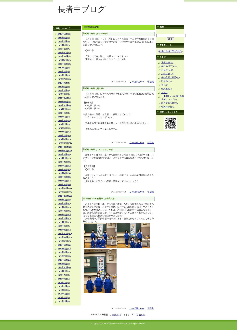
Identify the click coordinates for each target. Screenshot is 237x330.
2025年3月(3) (64, 87)
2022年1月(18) (64, 230)
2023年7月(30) (64, 162)
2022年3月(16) (64, 222)
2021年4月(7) (64, 264)
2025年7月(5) (64, 71)
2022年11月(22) (65, 192)
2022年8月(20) (64, 203)
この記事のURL (136, 82)
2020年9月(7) (64, 271)
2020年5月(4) (64, 275)
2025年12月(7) (64, 52)
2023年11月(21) (65, 147)
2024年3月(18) (64, 132)
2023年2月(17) (64, 181)
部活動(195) (166, 81)
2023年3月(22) (64, 177)
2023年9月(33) (64, 154)
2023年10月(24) (65, 151)
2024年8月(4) (64, 113)
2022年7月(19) (64, 207)
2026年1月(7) (64, 49)
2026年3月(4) (64, 41)
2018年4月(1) (64, 297)
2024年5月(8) (64, 124)
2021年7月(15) (64, 252)
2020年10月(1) (64, 267)
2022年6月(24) (64, 211)
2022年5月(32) (64, 215)
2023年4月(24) (64, 173)
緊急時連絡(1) (167, 107)
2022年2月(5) (64, 226)
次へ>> (142, 315)
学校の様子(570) (169, 66)
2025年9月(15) (64, 64)
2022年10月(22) (65, 196)
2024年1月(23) (64, 139)
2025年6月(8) (64, 75)
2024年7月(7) (64, 117)
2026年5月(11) (64, 34)
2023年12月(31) (65, 143)
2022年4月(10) (64, 218)
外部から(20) (167, 70)
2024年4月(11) (64, 128)
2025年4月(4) (64, 83)
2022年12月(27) (65, 188)
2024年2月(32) (64, 135)
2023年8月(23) (64, 158)
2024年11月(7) (64, 102)
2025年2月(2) (64, 90)
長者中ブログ (81, 9)
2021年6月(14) (64, 256)
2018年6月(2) (64, 294)
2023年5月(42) (64, 169)
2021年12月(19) (65, 233)
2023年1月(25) (64, 184)
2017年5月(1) (64, 301)
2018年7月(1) (64, 290)
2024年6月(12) (64, 120)
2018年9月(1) (64, 282)
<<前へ (115, 315)
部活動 (150, 82)
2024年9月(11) (64, 109)
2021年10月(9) (64, 241)
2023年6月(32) (64, 166)
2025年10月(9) (64, 60)
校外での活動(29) (169, 103)
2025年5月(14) (64, 79)
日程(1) (164, 92)
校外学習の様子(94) (170, 77)
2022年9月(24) (64, 200)
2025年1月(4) (64, 94)
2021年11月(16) (65, 237)
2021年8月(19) (64, 249)
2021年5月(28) (64, 260)
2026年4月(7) (64, 38)
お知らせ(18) (167, 74)
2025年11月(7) (64, 56)
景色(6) (164, 85)
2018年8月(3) (64, 286)
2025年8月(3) (64, 68)
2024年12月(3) (64, 98)
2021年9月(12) (64, 245)
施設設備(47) (167, 62)
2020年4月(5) (64, 279)
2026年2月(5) (64, 45)
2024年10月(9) (64, 105)
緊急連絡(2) (166, 89)
